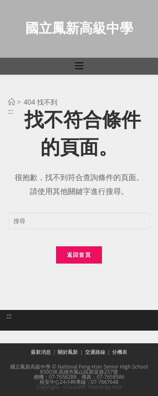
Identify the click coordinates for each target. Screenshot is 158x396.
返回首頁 (79, 255)
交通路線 (95, 352)
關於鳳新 (68, 352)
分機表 (119, 352)
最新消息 (41, 352)
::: (9, 316)
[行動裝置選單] (79, 66)
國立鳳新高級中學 (79, 28)
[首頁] (11, 102)
